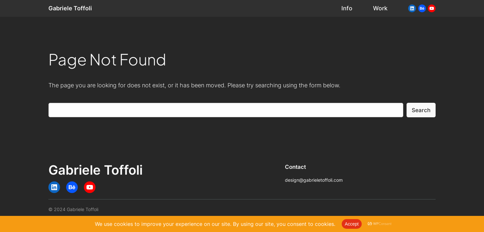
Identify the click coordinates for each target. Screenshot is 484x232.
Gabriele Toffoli (70, 8)
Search (421, 110)
